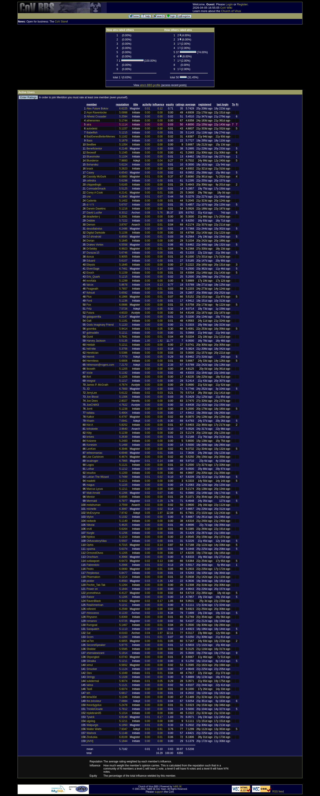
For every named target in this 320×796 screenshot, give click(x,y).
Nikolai (90, 524)
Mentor (90, 496)
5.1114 (123, 124)
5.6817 (123, 693)
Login (229, 4)
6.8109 (123, 737)
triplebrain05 (93, 713)
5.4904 (123, 412)
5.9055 (123, 256)
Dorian (90, 240)
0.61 (160, 729)
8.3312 (123, 212)
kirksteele (92, 428)
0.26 (160, 580)
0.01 (147, 108)
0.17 (160, 601)
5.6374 (123, 548)
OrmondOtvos (94, 552)
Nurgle (90, 532)
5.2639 (123, 436)
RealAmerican (94, 605)
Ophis (89, 544)
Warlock (91, 733)
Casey (90, 172)
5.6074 (123, 689)
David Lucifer (94, 212)
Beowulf (91, 152)
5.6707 (123, 204)
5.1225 (123, 484)
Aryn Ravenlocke (96, 112)
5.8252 (123, 424)
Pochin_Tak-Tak (95, 584)
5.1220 (123, 324)
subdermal (92, 681)
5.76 (160, 212)
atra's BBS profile (150, 85)
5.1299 (123, 280)
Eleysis (90, 264)
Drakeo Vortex (94, 244)
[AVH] (89, 741)
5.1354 (123, 144)
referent (91, 609)
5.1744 (123, 120)
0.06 (160, 176)
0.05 (160, 308)
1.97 (160, 512)
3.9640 (123, 428)
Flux (89, 296)
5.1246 (123, 697)
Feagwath (92, 288)
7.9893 (123, 160)
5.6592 (123, 292)
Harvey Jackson (95, 340)
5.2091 (123, 216)
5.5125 (123, 188)
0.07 (160, 196)
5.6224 (123, 164)
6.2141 (123, 192)
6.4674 (123, 456)
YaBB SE (177, 786)
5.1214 (123, 576)
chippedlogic (93, 184)
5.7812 (123, 709)
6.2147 (123, 316)
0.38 (160, 364)
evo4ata (91, 280)
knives (90, 436)
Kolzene (91, 440)
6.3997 (123, 508)
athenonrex (93, 120)
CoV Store (61, 21)
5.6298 (123, 180)
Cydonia (91, 200)
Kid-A (89, 424)
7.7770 (123, 356)
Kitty (89, 432)
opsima (90, 548)
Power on (92, 588)
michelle (91, 508)
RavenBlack (93, 601)
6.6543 (123, 172)
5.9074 (123, 681)
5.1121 (123, 464)
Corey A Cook (94, 192)
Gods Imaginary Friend (100, 324)
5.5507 (123, 540)
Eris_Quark (93, 276)
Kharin (90, 420)
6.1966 (123, 296)
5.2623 (123, 168)
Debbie (90, 220)
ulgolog (90, 721)
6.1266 (123, 492)
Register (242, 4)
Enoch (90, 272)
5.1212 (123, 468)
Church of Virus (231, 11)
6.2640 (123, 196)
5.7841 (123, 336)
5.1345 (123, 152)
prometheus (93, 592)
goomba (91, 328)
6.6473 (123, 560)
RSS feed (278, 791)
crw (88, 196)
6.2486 (123, 228)
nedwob (91, 520)
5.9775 (123, 645)
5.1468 (123, 444)
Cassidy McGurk (96, 176)
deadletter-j (93, 216)
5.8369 (123, 617)
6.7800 (123, 388)
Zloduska (91, 737)
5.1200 (123, 472)
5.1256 (123, 532)
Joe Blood (92, 396)
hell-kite (91, 348)
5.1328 (123, 677)
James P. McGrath (97, 384)
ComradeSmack (96, 188)
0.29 (160, 500)
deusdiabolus (94, 228)
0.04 (160, 160)
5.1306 (123, 396)
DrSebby (91, 248)
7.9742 (123, 512)
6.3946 (123, 448)
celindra (91, 180)
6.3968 (123, 556)
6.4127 (123, 592)
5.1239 (123, 432)
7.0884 (123, 701)
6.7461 (123, 268)
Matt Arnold (93, 492)
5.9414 (123, 328)
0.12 (160, 108)
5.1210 (123, 536)
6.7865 (123, 460)
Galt (88, 320)
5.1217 (123, 380)
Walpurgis (92, 725)
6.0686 (123, 304)
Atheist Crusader (96, 116)
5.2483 (123, 440)
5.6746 (123, 252)
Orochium (92, 556)
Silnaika (91, 661)
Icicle (89, 372)
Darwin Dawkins (96, 208)
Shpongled (92, 657)
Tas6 (89, 689)
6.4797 (123, 416)
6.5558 (123, 244)
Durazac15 (92, 252)
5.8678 (123, 284)
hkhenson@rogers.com (100, 364)
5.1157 (123, 128)
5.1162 (123, 136)
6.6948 (123, 452)
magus (90, 484)
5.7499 (123, 476)
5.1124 (123, 669)
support (159, 791)
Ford (89, 300)
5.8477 (123, 572)
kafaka (90, 412)
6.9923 (123, 248)
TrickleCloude (94, 709)
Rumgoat (91, 625)
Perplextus (92, 572)
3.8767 (123, 224)
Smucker (91, 669)
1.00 (147, 340)
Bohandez (92, 164)
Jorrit (89, 408)
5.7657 (123, 288)
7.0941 (123, 420)
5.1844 (123, 588)
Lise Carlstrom (95, 456)
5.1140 (123, 520)
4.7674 (123, 384)
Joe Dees (92, 400)
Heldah (90, 344)
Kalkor (90, 416)
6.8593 (123, 236)
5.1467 (123, 625)
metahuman (93, 504)
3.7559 (123, 504)
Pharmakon (93, 576)
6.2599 (123, 609)
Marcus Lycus (94, 488)
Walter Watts (94, 729)
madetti (90, 480)
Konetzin (91, 444)
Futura (90, 312)
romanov (91, 621)
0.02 (147, 348)
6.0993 (123, 176)
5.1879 (123, 140)
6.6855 (123, 641)
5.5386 (123, 352)
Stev (89, 673)
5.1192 (123, 372)
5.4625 (123, 524)
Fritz (89, 308)
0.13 (160, 284)
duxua (90, 256)
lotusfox (91, 472)
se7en (90, 641)
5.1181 (123, 320)
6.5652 (123, 665)
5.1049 (123, 673)
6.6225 (123, 108)
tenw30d (91, 697)
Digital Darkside (95, 232)
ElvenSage (92, 268)
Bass (89, 140)
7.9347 (123, 729)
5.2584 (123, 116)
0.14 (160, 268)
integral (90, 380)
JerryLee (91, 392)
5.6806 (123, 360)
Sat (88, 633)
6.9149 (123, 717)
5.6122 (123, 392)
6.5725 (123, 621)
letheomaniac (94, 452)
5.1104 (123, 156)
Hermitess (92, 360)
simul (89, 665)
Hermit (90, 356)
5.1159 (123, 272)
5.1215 (123, 132)
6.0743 (123, 657)
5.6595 (123, 496)
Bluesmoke (93, 156)
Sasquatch (92, 629)
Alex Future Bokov (97, 108)
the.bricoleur (93, 701)
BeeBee (91, 144)
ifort (88, 376)
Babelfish (91, 132)
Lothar (90, 468)
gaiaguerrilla (93, 316)
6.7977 (123, 500)
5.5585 (123, 649)
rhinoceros (92, 613)
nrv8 (89, 528)
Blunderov (92, 160)
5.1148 (123, 733)
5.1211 (123, 332)
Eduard (90, 260)
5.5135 (123, 340)
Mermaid (91, 500)
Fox (88, 304)
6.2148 (123, 148)
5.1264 (123, 584)
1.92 (160, 340)
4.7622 (123, 404)
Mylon (90, 516)
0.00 (147, 112)
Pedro (90, 568)
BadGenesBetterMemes (100, 136)
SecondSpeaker (95, 645)
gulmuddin (92, 332)
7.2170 (123, 364)
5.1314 (123, 713)
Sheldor (91, 649)
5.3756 (123, 348)
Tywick (90, 717)
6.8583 (123, 580)
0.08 (147, 212)
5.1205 (123, 368)
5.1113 (123, 629)
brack (89, 168)
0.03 (147, 224)
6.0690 (123, 568)
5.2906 (123, 564)
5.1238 (123, 408)
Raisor (90, 597)
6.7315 (123, 544)
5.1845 (123, 240)
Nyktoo (90, 536)
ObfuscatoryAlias (96, 540)
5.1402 (123, 200)
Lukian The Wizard (97, 476)
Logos (90, 464)
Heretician (92, 352)
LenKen (91, 448)
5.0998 (123, 112)
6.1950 (123, 725)
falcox (89, 284)
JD (88, 388)
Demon (90, 224)
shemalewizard (95, 653)
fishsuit (90, 292)
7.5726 (123, 308)
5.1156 (123, 232)
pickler (90, 580)
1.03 (160, 613)
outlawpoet (92, 560)
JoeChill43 (92, 404)
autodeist (91, 128)
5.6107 (123, 260)
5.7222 (123, 220)
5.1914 (123, 653)
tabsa (89, 685)
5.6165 (123, 184)
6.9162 (123, 601)
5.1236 (123, 300)
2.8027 (123, 400)
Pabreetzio (92, 564)
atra (88, 124)
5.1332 (123, 516)
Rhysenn (91, 617)
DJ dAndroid (93, 236)
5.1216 (123, 208)
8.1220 (123, 613)
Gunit (89, 336)
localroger (92, 460)
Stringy (90, 677)
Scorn (89, 637)
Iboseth (90, 368)
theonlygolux (93, 705)
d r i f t (90, 204)
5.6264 (123, 528)
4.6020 (123, 312)
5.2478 (123, 705)
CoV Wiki (226, 7)
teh (88, 693)
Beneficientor (94, 148)
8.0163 (123, 633)
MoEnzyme (93, 512)
